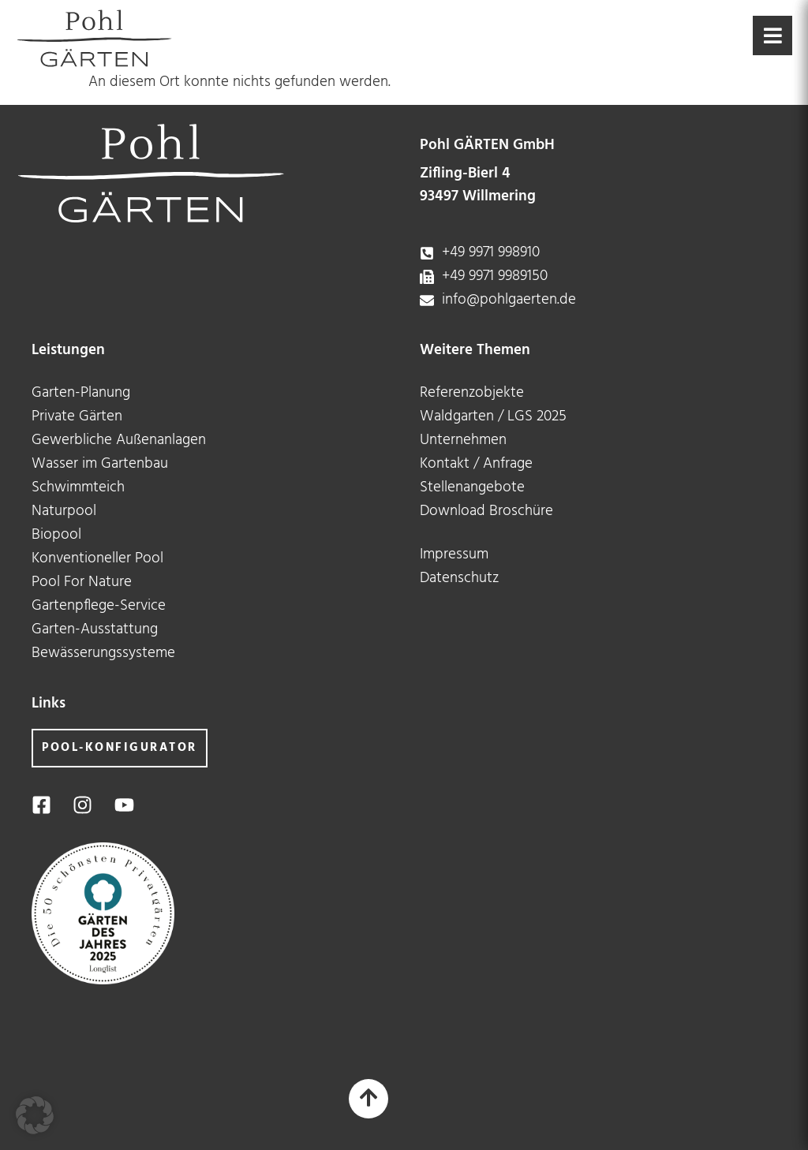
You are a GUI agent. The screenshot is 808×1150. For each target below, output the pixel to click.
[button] (34, 1115)
